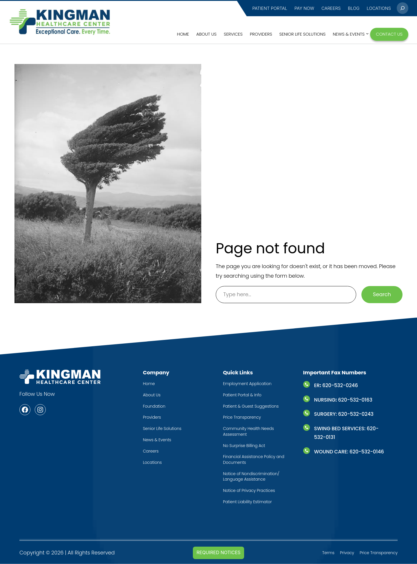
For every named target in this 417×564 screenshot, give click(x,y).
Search (382, 294)
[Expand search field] (402, 8)
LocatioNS (379, 8)
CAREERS (331, 8)
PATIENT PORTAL (269, 8)
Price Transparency (379, 553)
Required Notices (218, 552)
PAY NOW (304, 8)
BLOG (353, 8)
